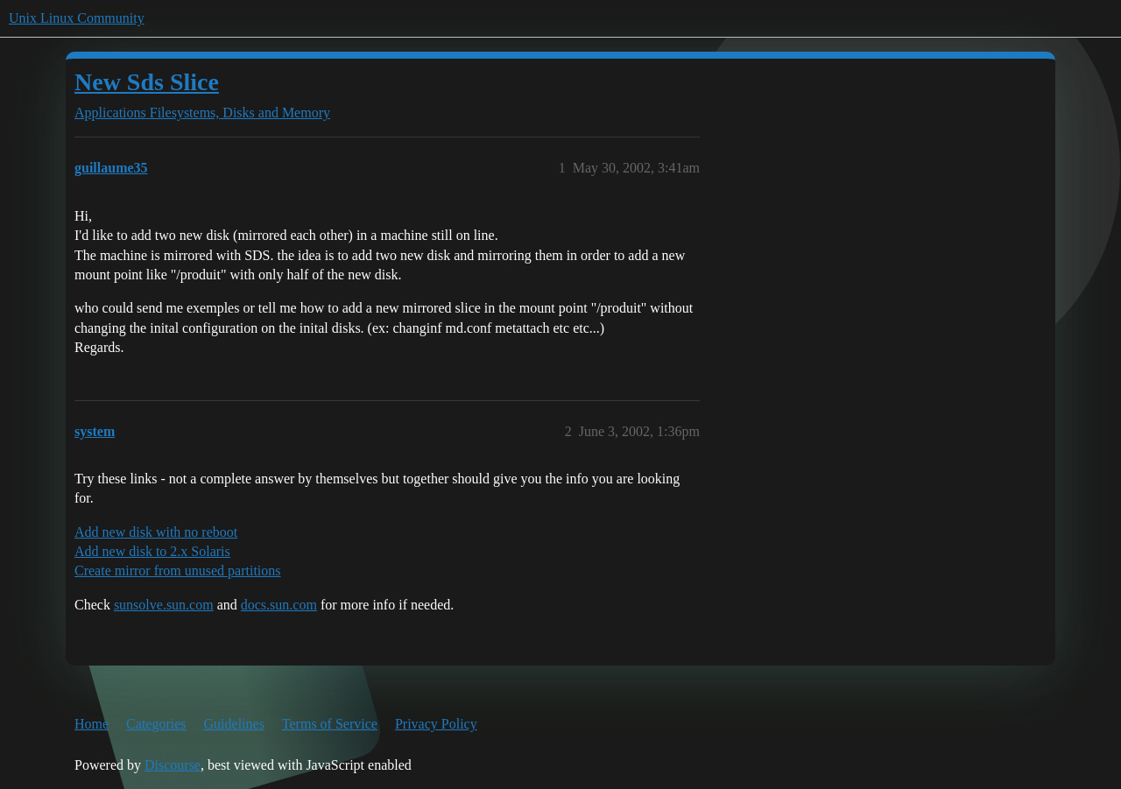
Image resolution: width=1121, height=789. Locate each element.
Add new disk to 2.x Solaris (152, 551)
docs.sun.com (279, 604)
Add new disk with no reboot (155, 532)
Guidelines (234, 723)
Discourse (173, 764)
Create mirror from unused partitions (177, 570)
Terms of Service (329, 723)
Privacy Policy (436, 723)
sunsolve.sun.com (164, 604)
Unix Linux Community (77, 18)
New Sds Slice (146, 81)
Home (91, 723)
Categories (156, 723)
